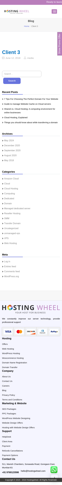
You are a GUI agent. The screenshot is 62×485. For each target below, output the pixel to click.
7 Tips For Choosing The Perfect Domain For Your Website (31, 99)
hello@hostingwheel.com (33, 471)
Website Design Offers (12, 423)
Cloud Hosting (11, 188)
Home (26, 26)
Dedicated (9, 198)
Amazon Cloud (11, 178)
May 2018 (9, 160)
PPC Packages (9, 413)
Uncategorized (11, 228)
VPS (6, 238)
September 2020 (12, 150)
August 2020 (10, 155)
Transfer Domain (12, 223)
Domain (8, 203)
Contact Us (7, 381)
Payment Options (10, 455)
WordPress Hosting (11, 353)
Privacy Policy (8, 395)
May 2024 (9, 140)
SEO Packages (9, 409)
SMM (6, 218)
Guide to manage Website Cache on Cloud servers (27, 104)
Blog (4, 390)
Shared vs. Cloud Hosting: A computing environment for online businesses (29, 111)
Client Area (7, 441)
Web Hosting (10, 243)
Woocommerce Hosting (13, 358)
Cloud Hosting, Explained (15, 117)
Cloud (7, 183)
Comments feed (12, 271)
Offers (5, 344)
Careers (5, 386)
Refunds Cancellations (12, 451)
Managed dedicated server (17, 208)
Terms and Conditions (12, 399)
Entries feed (10, 266)
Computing (9, 193)
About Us (6, 376)
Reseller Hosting (12, 213)
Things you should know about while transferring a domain (31, 122)
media (30, 58)
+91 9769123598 (10, 472)
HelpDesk (6, 437)
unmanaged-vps (12, 233)
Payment (6, 446)
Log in (7, 261)
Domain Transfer (9, 367)
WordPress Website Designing (16, 418)
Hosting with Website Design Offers (18, 427)
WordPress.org (11, 276)
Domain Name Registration (14, 362)
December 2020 (12, 145)
